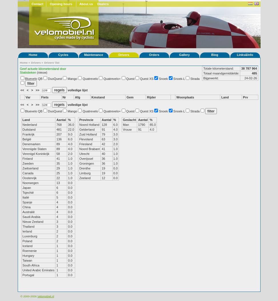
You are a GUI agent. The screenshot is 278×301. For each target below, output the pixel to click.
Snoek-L (179, 78)
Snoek (163, 78)
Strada (194, 78)
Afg (77, 97)
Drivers (124, 54)
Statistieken (28, 72)
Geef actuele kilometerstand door (43, 68)
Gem (130, 97)
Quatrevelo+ (112, 78)
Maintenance (93, 54)
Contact (37, 4)
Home (33, 54)
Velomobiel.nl (45, 296)
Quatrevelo (90, 78)
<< (23, 90)
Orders (154, 54)
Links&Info (245, 54)
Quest (130, 78)
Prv (245, 97)
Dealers (103, 4)
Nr (64, 97)
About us (86, 4)
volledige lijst (78, 90)
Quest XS (146, 78)
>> (38, 90)
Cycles (63, 54)
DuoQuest (55, 78)
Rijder (151, 97)
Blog (214, 54)
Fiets (45, 97)
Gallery (184, 54)
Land (225, 97)
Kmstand (98, 97)
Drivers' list (51, 62)
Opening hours (61, 4)
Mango (72, 78)
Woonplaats (185, 97)
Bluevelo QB (34, 78)
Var (27, 97)
